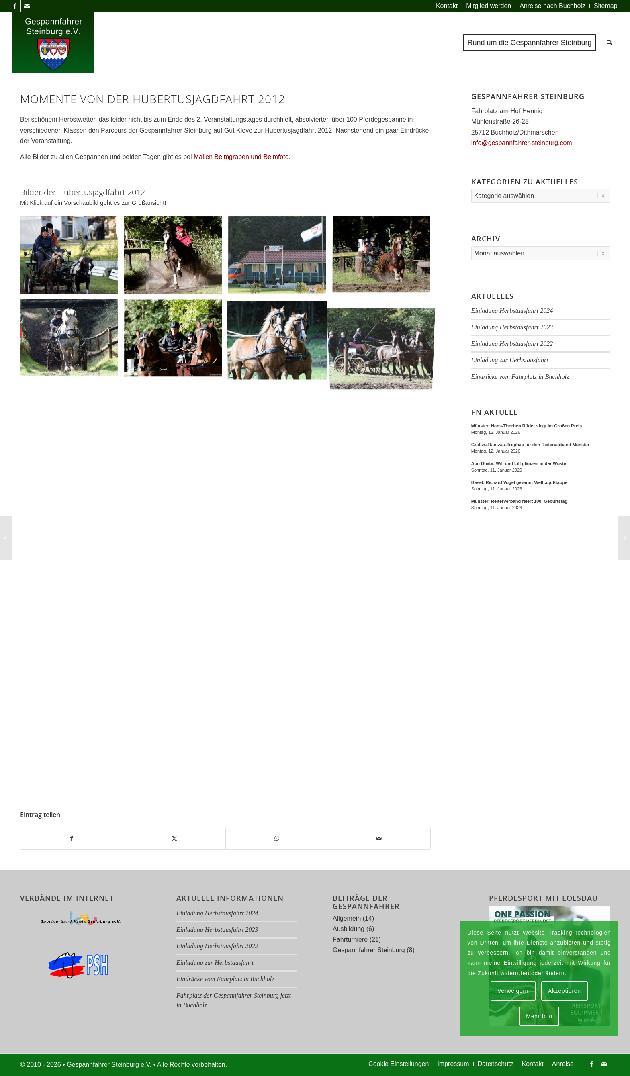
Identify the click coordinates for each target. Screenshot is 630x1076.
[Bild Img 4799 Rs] (176, 341)
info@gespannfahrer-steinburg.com (521, 142)
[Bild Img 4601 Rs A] (176, 258)
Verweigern (512, 991)
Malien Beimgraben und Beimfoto (241, 156)
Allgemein (347, 918)
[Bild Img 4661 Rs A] (384, 258)
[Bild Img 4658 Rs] (280, 258)
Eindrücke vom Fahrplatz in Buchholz (520, 376)
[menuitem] (447, 6)
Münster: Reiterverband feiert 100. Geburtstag (519, 501)
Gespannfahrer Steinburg (369, 950)
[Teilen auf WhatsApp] (277, 838)
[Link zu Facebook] (14, 6)
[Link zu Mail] (27, 6)
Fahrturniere (350, 939)
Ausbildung (348, 928)
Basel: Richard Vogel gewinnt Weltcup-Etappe (519, 482)
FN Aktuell (494, 412)
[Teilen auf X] (174, 838)
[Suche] (609, 42)
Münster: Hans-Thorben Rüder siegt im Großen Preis (526, 425)
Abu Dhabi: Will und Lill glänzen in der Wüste (518, 463)
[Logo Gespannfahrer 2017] (53, 42)
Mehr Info (539, 1016)
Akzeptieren (564, 991)
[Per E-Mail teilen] (379, 838)
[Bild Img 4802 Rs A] (280, 341)
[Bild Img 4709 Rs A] (72, 341)
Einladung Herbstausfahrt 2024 (512, 310)
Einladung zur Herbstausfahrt (509, 360)
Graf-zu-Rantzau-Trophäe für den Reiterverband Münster (530, 444)
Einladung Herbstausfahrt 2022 (512, 343)
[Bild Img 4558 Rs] (72, 258)
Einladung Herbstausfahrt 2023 (512, 327)
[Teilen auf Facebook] (71, 838)
